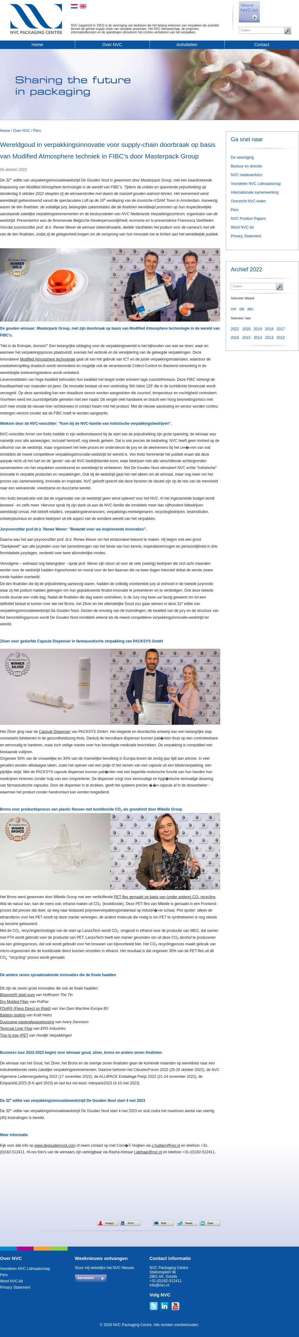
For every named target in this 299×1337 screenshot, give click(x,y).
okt (241, 309)
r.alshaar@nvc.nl (148, 1152)
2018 (269, 329)
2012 (281, 338)
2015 (246, 338)
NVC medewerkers (246, 175)
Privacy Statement (246, 236)
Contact (261, 44)
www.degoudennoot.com (55, 1145)
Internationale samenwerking (254, 192)
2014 (258, 338)
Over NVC (112, 44)
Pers (37, 130)
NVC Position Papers (248, 218)
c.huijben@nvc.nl (166, 1145)
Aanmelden (85, 1278)
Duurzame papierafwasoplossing (27, 1022)
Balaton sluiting (12, 1015)
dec (250, 309)
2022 (235, 329)
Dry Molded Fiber (14, 1002)
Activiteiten (186, 44)
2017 (281, 329)
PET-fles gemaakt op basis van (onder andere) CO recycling (164, 897)
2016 (235, 338)
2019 (258, 329)
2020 (246, 329)
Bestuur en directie (246, 166)
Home (37, 44)
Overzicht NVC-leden (248, 201)
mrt (233, 309)
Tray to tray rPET (14, 1035)
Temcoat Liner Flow (16, 1028)
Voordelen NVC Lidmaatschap (256, 184)
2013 (269, 338)
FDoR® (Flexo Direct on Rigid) (25, 1008)
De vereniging (242, 157)
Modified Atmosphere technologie (47, 359)
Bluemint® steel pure (17, 995)
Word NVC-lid (242, 227)
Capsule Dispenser (54, 731)
